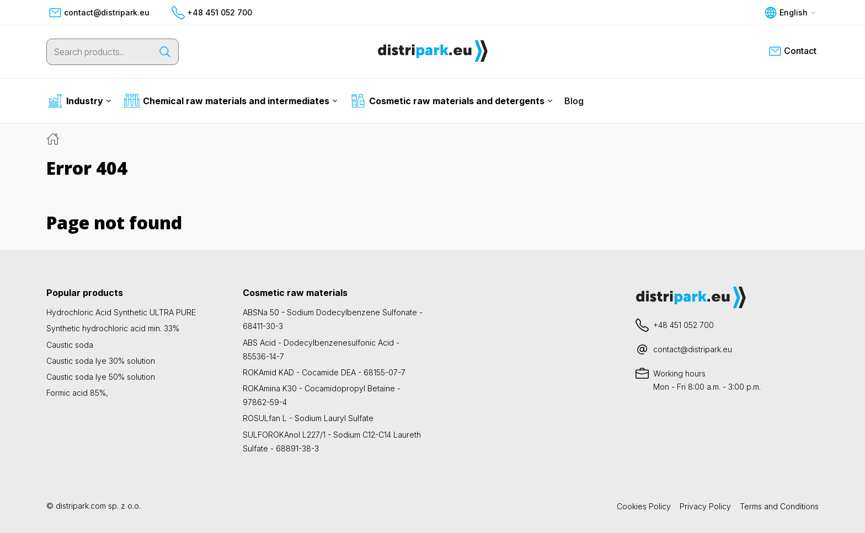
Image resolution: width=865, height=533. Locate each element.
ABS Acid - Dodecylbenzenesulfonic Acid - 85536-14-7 (321, 349)
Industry (79, 101)
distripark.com (81, 505)
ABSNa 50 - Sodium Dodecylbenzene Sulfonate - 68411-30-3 (333, 319)
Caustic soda (69, 344)
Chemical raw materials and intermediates (230, 101)
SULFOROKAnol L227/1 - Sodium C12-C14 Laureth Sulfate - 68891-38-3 (332, 441)
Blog (574, 100)
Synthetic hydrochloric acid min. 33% (112, 328)
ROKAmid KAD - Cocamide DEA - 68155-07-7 (324, 372)
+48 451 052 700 (212, 12)
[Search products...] (99, 51)
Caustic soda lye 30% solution (100, 360)
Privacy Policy (705, 506)
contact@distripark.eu (99, 12)
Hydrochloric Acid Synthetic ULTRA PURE (121, 312)
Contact (792, 51)
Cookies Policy (644, 506)
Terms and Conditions (779, 506)
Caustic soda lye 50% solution (100, 376)
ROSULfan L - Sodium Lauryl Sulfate (308, 418)
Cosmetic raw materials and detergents (451, 101)
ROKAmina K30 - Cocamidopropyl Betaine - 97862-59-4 (322, 395)
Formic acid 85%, (77, 392)
